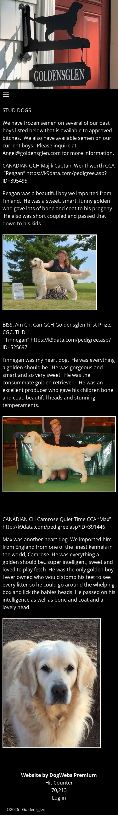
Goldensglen (33, 809)
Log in (59, 797)
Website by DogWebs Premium (59, 775)
